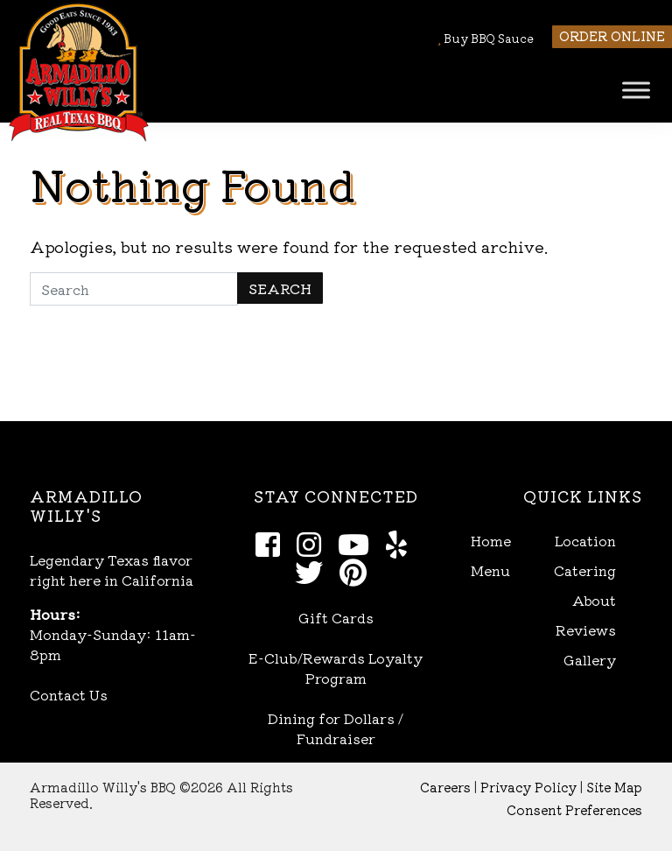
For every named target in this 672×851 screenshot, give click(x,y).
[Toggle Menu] (636, 89)
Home (491, 541)
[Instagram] (314, 543)
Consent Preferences (574, 809)
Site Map (614, 786)
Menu (490, 570)
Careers (445, 786)
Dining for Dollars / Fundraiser (335, 728)
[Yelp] (401, 543)
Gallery (590, 660)
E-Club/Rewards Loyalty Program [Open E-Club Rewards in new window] (335, 667)
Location (585, 541)
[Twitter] (313, 571)
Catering (585, 570)
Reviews (586, 630)
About (594, 600)
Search (280, 288)
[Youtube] (358, 543)
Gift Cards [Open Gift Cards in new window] (336, 617)
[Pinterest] (358, 571)
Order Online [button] (612, 35)
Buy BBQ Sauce (486, 38)
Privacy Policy (528, 786)
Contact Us (69, 694)
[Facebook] (273, 543)
